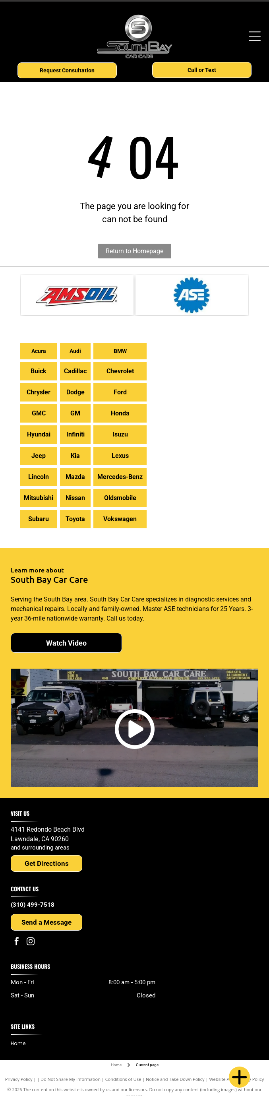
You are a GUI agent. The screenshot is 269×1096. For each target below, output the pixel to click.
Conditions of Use (123, 1079)
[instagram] (31, 942)
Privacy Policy (19, 1079)
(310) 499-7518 (32, 904)
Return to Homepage (134, 251)
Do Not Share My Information (71, 1079)
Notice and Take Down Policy (175, 1079)
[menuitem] (21, 1043)
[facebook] (17, 942)
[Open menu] (255, 36)
